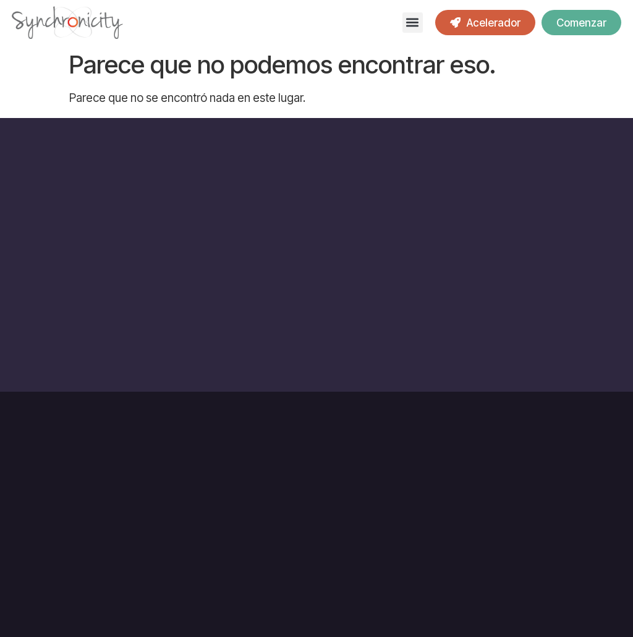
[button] (412, 22)
